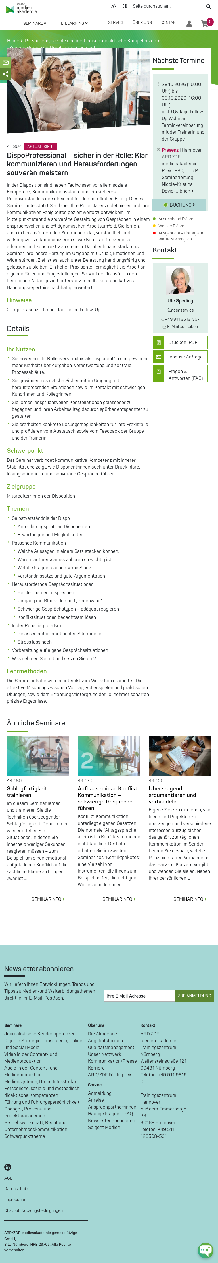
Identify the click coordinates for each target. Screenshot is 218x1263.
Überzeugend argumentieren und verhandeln (172, 795)
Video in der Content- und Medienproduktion (30, 1058)
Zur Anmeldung (194, 996)
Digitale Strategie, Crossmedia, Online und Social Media (43, 1044)
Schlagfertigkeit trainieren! (27, 792)
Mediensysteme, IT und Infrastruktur (41, 1082)
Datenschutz (16, 1188)
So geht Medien (104, 1127)
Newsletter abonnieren (111, 1121)
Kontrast (124, 5)
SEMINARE (34, 23)
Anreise (96, 1100)
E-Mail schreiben (180, 326)
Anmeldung (100, 1093)
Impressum (14, 1199)
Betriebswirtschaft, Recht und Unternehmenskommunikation (35, 1126)
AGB (8, 1178)
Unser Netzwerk (104, 1054)
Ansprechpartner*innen (112, 1107)
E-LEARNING (74, 23)
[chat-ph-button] (205, 1250)
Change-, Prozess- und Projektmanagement (27, 1112)
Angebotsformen (105, 1041)
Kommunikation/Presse (112, 1061)
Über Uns (142, 22)
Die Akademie (102, 1034)
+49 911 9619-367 (180, 319)
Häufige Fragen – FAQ (110, 1114)
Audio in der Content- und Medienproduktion (31, 1071)
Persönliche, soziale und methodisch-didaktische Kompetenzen (42, 1092)
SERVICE (116, 22)
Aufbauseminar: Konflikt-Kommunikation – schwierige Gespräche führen (109, 798)
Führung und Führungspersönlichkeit (41, 1102)
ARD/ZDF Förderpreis (110, 1075)
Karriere (96, 1068)
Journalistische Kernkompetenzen (40, 1034)
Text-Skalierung (113, 5)
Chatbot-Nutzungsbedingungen (33, 1210)
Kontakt (169, 22)
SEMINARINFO (50, 899)
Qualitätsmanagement (111, 1047)
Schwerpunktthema (24, 1136)
